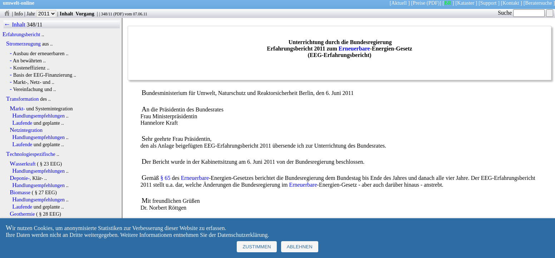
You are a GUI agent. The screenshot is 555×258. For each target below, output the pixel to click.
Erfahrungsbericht (21, 34)
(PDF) (433, 3)
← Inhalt (14, 25)
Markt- (17, 108)
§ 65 (166, 178)
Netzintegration (26, 130)
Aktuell (399, 3)
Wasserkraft (22, 164)
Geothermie (22, 214)
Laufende (22, 123)
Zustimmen (256, 246)
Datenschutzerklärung (242, 235)
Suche (521, 13)
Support (488, 3)
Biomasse (20, 192)
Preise (419, 3)
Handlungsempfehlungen (38, 116)
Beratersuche (538, 3)
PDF (118, 14)
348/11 (106, 14)
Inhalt (66, 13)
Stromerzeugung (23, 44)
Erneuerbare (354, 49)
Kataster (465, 3)
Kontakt (510, 3)
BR (447, 3)
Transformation (22, 99)
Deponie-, (20, 178)
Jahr (41, 13)
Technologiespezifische (30, 154)
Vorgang (84, 13)
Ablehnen (300, 246)
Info (18, 13)
